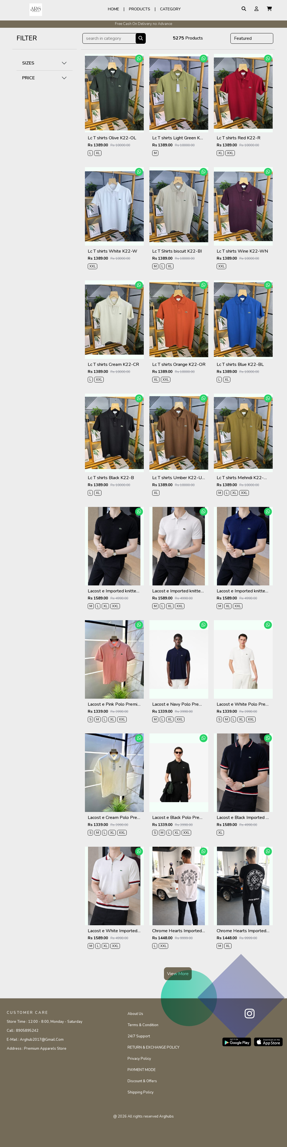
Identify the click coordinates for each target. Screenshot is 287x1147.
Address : (36, 1048)
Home (113, 9)
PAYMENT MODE (142, 1069)
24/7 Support (139, 1036)
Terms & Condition (143, 1025)
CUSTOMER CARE (27, 1012)
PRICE (28, 78)
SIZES (28, 63)
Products (139, 9)
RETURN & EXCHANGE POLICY (153, 1047)
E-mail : (35, 1039)
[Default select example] (251, 38)
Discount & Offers (142, 1081)
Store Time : (44, 1021)
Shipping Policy (141, 1092)
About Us (135, 1013)
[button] (269, 9)
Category (170, 9)
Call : (22, 1030)
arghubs (166, 1116)
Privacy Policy (139, 1058)
